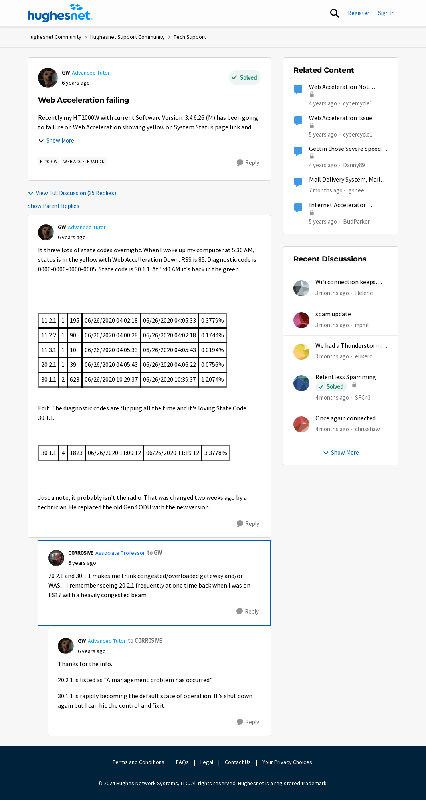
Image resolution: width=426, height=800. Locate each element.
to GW (154, 552)
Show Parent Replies (53, 206)
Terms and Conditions (138, 762)
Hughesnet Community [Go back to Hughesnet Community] (54, 36)
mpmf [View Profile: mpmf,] (362, 324)
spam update (333, 314)
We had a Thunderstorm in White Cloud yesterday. (351, 346)
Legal (206, 762)
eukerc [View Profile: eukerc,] (363, 356)
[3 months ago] (332, 293)
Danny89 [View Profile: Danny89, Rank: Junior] (354, 165)
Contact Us (238, 762)
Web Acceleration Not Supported (339, 87)
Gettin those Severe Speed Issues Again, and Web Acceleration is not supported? (345, 149)
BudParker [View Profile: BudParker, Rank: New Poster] (356, 221)
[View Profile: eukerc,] (301, 352)
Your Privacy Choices (287, 762)
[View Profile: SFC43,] (301, 383)
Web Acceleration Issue (340, 118)
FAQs (182, 762)
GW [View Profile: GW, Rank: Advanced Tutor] (66, 72)
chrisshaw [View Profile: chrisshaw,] (367, 429)
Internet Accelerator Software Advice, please (341, 205)
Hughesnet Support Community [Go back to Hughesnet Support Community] (127, 36)
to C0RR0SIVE (145, 640)
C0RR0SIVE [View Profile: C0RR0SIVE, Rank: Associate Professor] (80, 552)
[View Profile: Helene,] (301, 288)
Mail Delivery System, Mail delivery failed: (344, 180)
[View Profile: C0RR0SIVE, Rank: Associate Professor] (56, 558)
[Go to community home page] (60, 13)
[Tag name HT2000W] (49, 161)
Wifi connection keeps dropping (345, 282)
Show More (56, 140)
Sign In (386, 13)
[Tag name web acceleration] (84, 161)
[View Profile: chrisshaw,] (301, 424)
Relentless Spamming (345, 377)
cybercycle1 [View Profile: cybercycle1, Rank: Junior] (358, 103)
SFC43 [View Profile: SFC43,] (363, 397)
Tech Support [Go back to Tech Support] (190, 36)
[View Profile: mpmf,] (301, 320)
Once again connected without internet (345, 418)
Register (358, 13)
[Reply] (248, 162)
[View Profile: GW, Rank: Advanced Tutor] (48, 78)
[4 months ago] (332, 397)
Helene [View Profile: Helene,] (364, 293)
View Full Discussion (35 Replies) (72, 193)
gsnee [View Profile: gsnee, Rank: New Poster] (356, 190)
